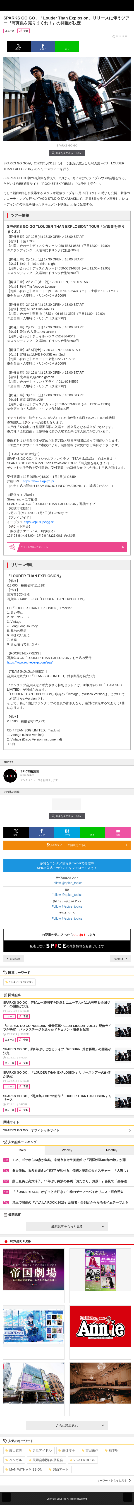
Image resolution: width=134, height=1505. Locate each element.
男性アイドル (40, 1450)
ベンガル (13, 1460)
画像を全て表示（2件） (67, 152)
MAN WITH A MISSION (23, 1469)
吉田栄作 (90, 1450)
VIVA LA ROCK (82, 1460)
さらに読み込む (80, 1425)
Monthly (111, 1150)
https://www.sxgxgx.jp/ (38, 481)
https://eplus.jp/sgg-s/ (39, 522)
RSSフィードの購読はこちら (87, 845)
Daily (22, 1150)
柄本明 (111, 1450)
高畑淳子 (66, 1450)
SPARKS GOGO (19, 982)
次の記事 (120, 958)
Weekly (67, 1150)
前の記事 (13, 958)
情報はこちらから (72, 547)
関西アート (59, 1469)
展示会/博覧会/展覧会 (46, 1460)
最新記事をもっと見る (77, 1226)
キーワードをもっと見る (114, 1480)
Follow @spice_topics (67, 883)
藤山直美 (13, 1450)
